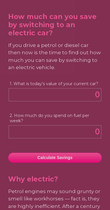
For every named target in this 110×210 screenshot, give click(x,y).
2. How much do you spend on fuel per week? (49, 118)
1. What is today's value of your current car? (54, 83)
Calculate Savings (55, 157)
